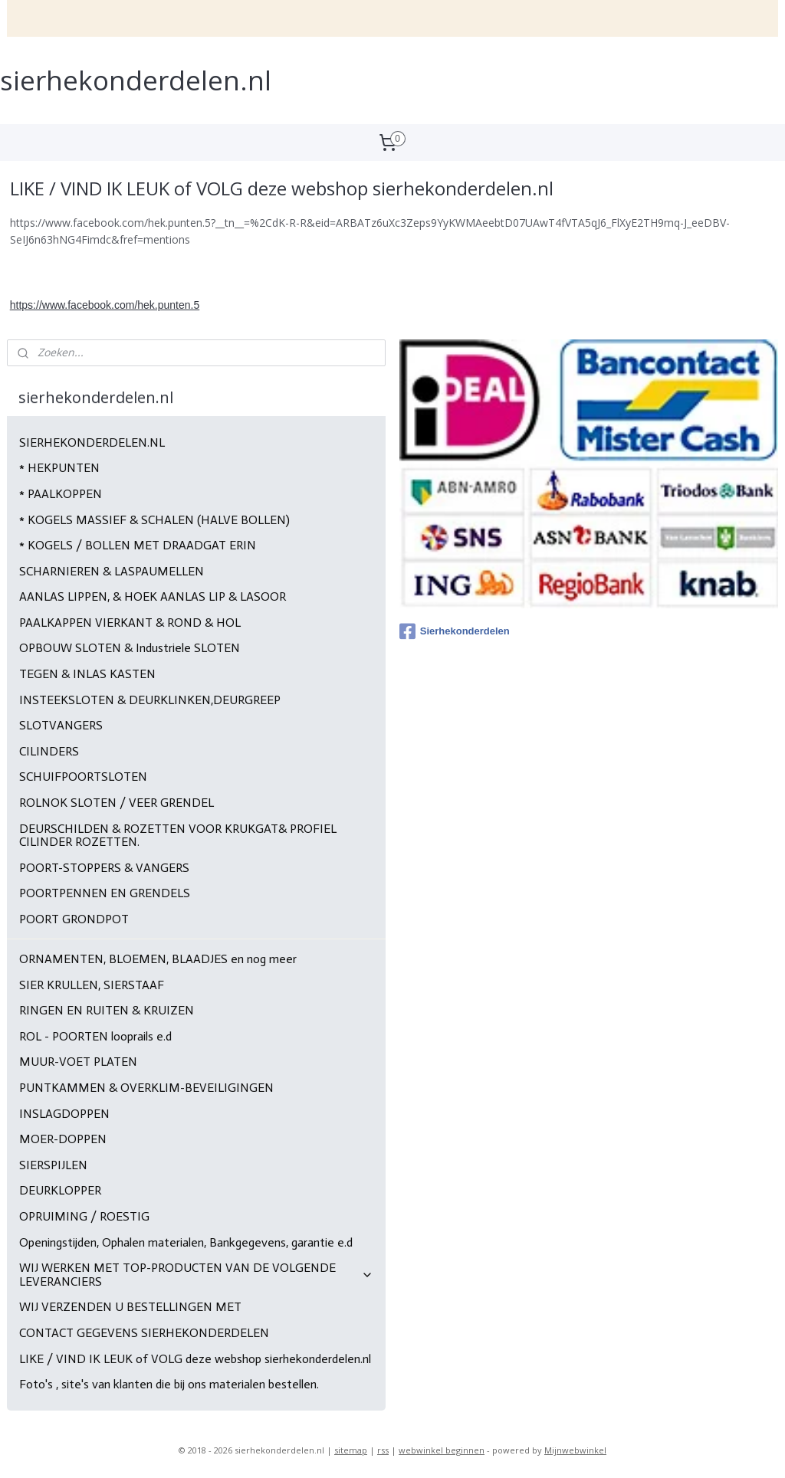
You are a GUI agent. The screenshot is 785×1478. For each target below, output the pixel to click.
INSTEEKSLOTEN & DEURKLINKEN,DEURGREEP (150, 700)
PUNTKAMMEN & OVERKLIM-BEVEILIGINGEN (146, 1087)
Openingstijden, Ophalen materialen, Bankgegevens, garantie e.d (186, 1242)
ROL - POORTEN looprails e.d (95, 1036)
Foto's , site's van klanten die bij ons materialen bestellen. (169, 1384)
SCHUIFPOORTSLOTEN (83, 776)
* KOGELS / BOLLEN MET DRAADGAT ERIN (137, 545)
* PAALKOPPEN (60, 494)
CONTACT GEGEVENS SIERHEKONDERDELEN (144, 1333)
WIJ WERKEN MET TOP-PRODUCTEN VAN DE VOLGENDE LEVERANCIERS (196, 1274)
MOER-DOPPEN (63, 1139)
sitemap (350, 1450)
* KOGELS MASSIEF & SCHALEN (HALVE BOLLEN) (154, 520)
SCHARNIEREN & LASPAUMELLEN (111, 571)
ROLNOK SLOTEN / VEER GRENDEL (116, 802)
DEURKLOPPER (60, 1190)
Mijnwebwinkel (575, 1450)
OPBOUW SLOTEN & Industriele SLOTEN (129, 648)
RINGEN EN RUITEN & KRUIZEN (106, 1010)
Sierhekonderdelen (454, 631)
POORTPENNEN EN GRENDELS (104, 893)
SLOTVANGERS (61, 725)
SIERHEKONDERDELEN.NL (92, 442)
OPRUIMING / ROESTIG (84, 1216)
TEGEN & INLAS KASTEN (87, 674)
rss (383, 1450)
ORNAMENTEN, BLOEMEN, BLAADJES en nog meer (158, 959)
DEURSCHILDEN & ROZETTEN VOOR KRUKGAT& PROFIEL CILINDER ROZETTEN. (178, 835)
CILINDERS (49, 751)
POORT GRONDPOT (74, 919)
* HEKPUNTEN (59, 467)
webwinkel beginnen (441, 1450)
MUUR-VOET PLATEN (78, 1061)
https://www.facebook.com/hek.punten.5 (104, 305)
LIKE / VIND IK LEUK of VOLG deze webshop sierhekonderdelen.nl (195, 1359)
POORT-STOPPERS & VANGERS (104, 867)
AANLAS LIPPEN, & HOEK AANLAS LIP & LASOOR (152, 596)
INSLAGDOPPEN (64, 1113)
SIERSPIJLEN (53, 1165)
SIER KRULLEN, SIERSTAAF (91, 985)
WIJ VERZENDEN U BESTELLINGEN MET (130, 1306)
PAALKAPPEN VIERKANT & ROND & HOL (130, 622)
